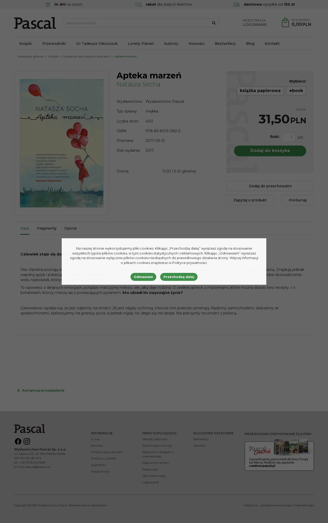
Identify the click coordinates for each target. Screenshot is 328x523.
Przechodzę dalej (178, 277)
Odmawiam (143, 277)
